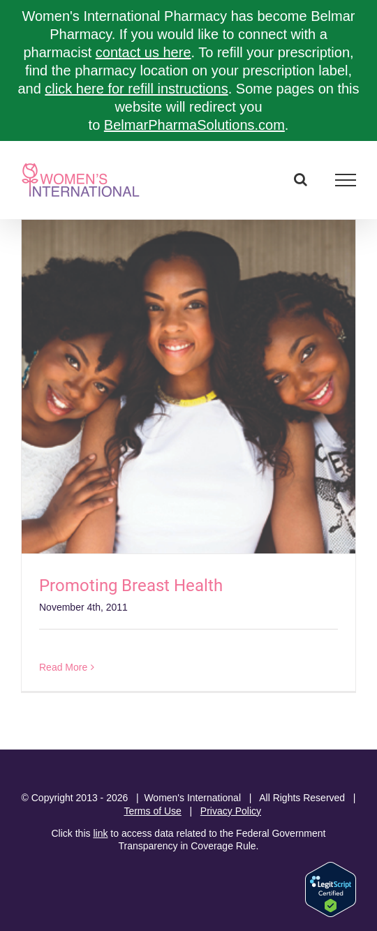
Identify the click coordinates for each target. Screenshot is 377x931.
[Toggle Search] (300, 179)
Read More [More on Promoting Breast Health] (63, 667)
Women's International (192, 797)
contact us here (143, 52)
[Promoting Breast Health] (188, 386)
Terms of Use (152, 811)
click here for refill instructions (136, 88)
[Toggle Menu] (346, 180)
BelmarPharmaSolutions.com (194, 125)
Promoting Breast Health (131, 585)
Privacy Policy (230, 811)
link (100, 833)
